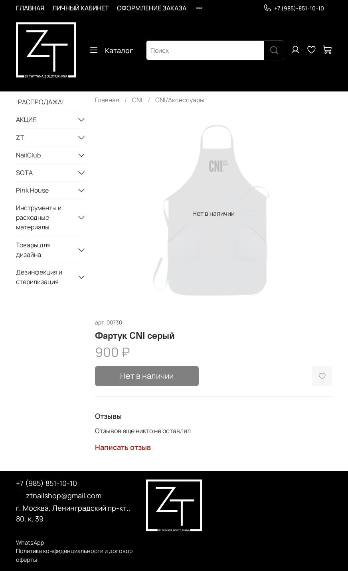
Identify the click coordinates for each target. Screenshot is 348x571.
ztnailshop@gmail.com (63, 495)
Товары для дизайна (33, 250)
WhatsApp (30, 542)
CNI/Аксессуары (179, 99)
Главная (107, 99)
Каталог (111, 50)
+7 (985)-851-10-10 (293, 8)
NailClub (28, 155)
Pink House (32, 190)
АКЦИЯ (26, 119)
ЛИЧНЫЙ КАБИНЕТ (80, 8)
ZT (20, 137)
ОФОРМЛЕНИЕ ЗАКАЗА (151, 8)
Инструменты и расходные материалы (38, 217)
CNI (137, 99)
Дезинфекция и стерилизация (39, 277)
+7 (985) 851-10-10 (46, 483)
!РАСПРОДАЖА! (40, 101)
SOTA (24, 172)
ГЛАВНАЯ (30, 8)
